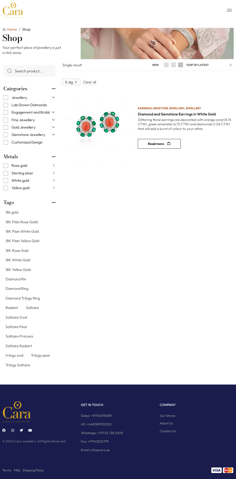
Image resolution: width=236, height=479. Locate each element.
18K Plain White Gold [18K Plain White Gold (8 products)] (22, 231)
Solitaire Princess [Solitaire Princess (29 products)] (19, 336)
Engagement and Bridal (31, 112)
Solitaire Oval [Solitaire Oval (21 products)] (16, 317)
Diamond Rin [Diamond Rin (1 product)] (16, 279)
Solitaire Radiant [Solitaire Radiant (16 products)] (19, 346)
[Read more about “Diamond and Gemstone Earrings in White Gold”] (159, 143)
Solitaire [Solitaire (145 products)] (32, 307)
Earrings (145, 108)
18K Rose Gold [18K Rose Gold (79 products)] (17, 250)
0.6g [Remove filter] (69, 82)
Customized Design (27, 142)
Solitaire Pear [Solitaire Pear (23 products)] (16, 326)
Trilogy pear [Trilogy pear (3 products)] (40, 355)
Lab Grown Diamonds (29, 105)
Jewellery (19, 97)
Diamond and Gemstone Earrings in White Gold (177, 114)
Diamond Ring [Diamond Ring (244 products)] (17, 288)
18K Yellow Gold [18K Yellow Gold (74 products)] (18, 269)
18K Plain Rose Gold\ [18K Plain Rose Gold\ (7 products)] (22, 222)
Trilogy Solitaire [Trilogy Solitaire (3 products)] (18, 364)
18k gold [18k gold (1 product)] (12, 212)
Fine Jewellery (23, 120)
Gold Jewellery (23, 127)
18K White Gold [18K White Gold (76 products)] (18, 260)
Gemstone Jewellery (28, 134)
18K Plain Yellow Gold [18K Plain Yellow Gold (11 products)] (22, 240)
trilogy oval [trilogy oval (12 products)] (14, 355)
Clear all (89, 82)
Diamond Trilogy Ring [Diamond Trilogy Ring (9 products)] (23, 298)
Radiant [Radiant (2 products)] (12, 307)
